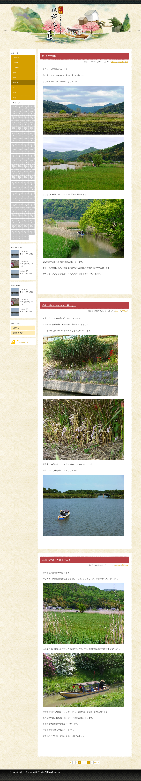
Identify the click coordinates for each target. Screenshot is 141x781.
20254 (19, 118)
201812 (14, 205)
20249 (25, 123)
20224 (25, 156)
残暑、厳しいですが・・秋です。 (59, 305)
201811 (19, 205)
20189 (31, 205)
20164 (19, 237)
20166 (31, 232)
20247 (14, 129)
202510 (14, 112)
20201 (14, 188)
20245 (25, 129)
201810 (25, 205)
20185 (31, 210)
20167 (25, 232)
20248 (31, 123)
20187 (19, 210)
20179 (14, 221)
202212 (14, 150)
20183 (19, 216)
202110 (25, 161)
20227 (31, 150)
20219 (31, 161)
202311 (25, 134)
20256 (31, 112)
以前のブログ (18, 333)
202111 (19, 161)
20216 (25, 167)
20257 (25, 112)
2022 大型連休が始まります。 (57, 559)
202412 (31, 118)
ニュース (16, 67)
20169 (14, 232)
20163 (25, 237)
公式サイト (17, 328)
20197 (25, 194)
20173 (25, 227)
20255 (14, 118)
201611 (31, 227)
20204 (19, 183)
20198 (19, 194)
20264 (14, 107)
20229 (25, 150)
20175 (14, 227)
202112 (14, 161)
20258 (19, 112)
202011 (31, 172)
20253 (25, 118)
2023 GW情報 (49, 56)
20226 (14, 156)
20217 (19, 167)
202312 (19, 134)
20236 (31, 139)
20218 (14, 167)
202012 (25, 172)
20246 (19, 129)
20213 (19, 172)
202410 (19, 123)
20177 (25, 221)
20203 (25, 183)
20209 (19, 178)
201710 (31, 216)
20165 (14, 237)
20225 (19, 156)
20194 (19, 199)
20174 (19, 227)
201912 (19, 188)
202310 (31, 134)
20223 (31, 156)
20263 (19, 107)
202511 (31, 107)
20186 (25, 210)
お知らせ (16, 58)
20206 (31, 178)
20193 (25, 199)
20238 (19, 139)
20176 (31, 221)
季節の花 (16, 83)
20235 (14, 145)
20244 (31, 129)
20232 (31, 145)
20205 (14, 183)
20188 (14, 210)
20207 (25, 178)
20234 (19, 145)
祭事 (14, 93)
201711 (25, 216)
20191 (31, 199)
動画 (14, 78)
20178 (19, 221)
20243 (14, 134)
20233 (25, 145)
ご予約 (15, 62)
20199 (14, 194)
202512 (25, 107)
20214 (14, 172)
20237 (25, 139)
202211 (19, 150)
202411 (14, 123)
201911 (25, 188)
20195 (14, 199)
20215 (31, 167)
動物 (14, 73)
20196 (31, 194)
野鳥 (14, 98)
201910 (31, 188)
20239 (14, 139)
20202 (31, 183)
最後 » (96, 762)
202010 (14, 178)
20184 (14, 216)
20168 (19, 232)
